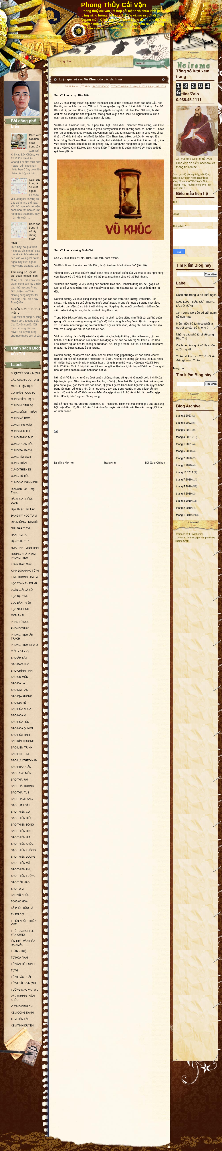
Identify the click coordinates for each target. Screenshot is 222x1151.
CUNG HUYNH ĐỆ (22, 405)
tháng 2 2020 (184, 458)
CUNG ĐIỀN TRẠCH (23, 399)
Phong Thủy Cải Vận (113, 4)
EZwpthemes (196, 534)
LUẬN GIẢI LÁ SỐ (22, 589)
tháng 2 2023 (184, 415)
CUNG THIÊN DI (21, 469)
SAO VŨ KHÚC (20, 895)
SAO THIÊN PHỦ (21, 869)
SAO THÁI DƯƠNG (22, 786)
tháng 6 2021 (184, 429)
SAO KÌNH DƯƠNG (22, 741)
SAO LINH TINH (20, 754)
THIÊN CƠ (17, 914)
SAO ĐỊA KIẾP (19, 702)
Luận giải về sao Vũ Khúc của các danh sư (90, 79)
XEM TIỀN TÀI (19, 1019)
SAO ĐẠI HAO (19, 689)
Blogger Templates (202, 537)
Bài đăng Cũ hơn (155, 462)
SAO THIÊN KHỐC (22, 843)
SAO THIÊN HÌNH (21, 831)
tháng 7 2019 (184, 479)
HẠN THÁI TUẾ (20, 541)
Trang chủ (64, 61)
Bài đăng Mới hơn (64, 462)
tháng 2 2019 (184, 507)
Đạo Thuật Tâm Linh (23, 509)
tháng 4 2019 (184, 493)
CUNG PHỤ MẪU (21, 424)
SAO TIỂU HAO (20, 882)
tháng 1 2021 (184, 444)
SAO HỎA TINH (20, 734)
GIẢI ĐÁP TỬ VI (20, 528)
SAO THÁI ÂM (19, 779)
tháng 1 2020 (184, 465)
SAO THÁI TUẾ (20, 792)
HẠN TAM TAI (19, 534)
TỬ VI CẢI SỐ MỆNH (23, 983)
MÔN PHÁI (17, 615)
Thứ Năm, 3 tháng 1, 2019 (132, 86)
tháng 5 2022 (184, 422)
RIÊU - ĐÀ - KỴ (20, 651)
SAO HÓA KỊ (18, 715)
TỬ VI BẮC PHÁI (21, 977)
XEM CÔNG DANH (22, 1012)
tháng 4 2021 (184, 437)
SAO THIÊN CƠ (20, 811)
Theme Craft (181, 541)
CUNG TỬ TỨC (20, 476)
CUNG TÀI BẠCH (21, 450)
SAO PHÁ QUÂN (21, 767)
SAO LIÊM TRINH (21, 747)
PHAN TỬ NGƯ (20, 622)
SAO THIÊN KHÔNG (23, 850)
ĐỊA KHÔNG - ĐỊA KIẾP (25, 521)
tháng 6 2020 (184, 451)
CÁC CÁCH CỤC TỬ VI (25, 379)
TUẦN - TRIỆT (19, 951)
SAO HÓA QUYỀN (22, 728)
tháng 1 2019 (184, 515)
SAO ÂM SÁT (19, 657)
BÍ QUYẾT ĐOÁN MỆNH (25, 373)
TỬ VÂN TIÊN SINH (23, 964)
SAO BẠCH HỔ (20, 664)
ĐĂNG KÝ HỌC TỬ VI (24, 515)
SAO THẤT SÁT (20, 805)
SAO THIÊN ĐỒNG (22, 824)
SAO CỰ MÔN (19, 677)
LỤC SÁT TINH (20, 609)
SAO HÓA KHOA (21, 709)
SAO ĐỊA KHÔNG (21, 696)
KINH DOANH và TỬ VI (25, 570)
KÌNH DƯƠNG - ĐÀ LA (24, 577)
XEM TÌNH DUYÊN (22, 1025)
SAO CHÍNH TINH (22, 670)
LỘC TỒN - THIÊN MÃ (24, 583)
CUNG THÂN (19, 463)
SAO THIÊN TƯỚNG (23, 875)
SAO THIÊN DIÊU (21, 818)
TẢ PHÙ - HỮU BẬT (23, 908)
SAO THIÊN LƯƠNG (23, 856)
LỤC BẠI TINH (19, 596)
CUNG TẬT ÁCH (21, 456)
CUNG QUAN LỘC (22, 444)
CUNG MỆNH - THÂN (24, 411)
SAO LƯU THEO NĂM (24, 760)
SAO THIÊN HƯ (20, 837)
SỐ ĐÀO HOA (19, 901)
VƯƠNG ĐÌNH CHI (22, 1006)
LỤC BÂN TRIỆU (21, 602)
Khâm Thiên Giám (21, 564)
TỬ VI (14, 970)
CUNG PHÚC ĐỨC (22, 437)
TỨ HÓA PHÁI (19, 957)
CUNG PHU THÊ (21, 431)
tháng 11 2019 (184, 472)
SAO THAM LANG (22, 799)
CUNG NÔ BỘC (20, 418)
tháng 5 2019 (184, 486)
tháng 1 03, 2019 (156, 86)
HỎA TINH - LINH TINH (25, 547)
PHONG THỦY (20, 628)
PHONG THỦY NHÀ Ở (24, 644)
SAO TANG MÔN (21, 773)
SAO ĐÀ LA (18, 683)
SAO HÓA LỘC (20, 722)
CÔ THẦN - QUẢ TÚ (23, 392)
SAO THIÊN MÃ (20, 863)
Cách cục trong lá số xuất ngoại (196, 294)
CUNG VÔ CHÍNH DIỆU (25, 482)
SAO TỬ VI (17, 888)
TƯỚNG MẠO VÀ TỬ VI (25, 989)
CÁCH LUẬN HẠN (22, 386)
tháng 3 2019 (184, 500)
